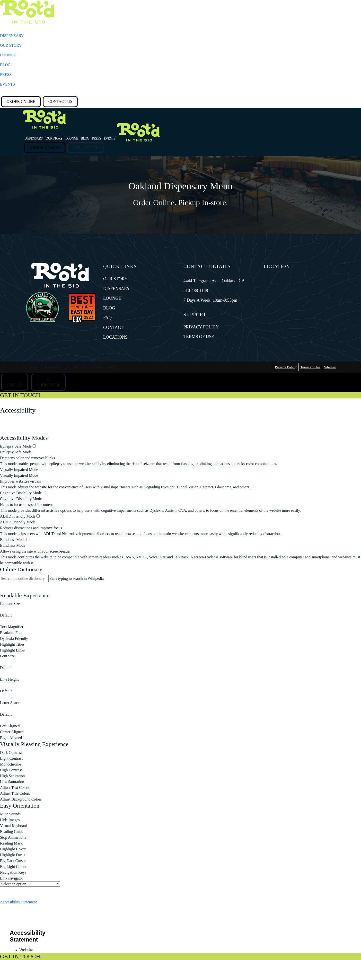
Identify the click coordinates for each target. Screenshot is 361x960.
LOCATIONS (115, 337)
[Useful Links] (30, 884)
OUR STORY (11, 45)
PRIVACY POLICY (201, 327)
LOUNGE (8, 55)
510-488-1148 (196, 290)
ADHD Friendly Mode (20, 516)
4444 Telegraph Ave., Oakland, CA (214, 280)
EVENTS (7, 84)
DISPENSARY (12, 36)
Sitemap (330, 367)
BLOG (5, 65)
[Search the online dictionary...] (24, 578)
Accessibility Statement (18, 902)
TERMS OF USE (199, 336)
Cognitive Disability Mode (23, 493)
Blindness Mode (14, 539)
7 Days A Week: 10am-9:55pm (210, 300)
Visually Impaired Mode (21, 469)
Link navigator (11, 878)
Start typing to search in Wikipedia (77, 578)
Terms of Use (310, 367)
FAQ (107, 317)
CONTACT (113, 327)
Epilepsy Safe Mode (18, 446)
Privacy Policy (285, 367)
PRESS (5, 74)
